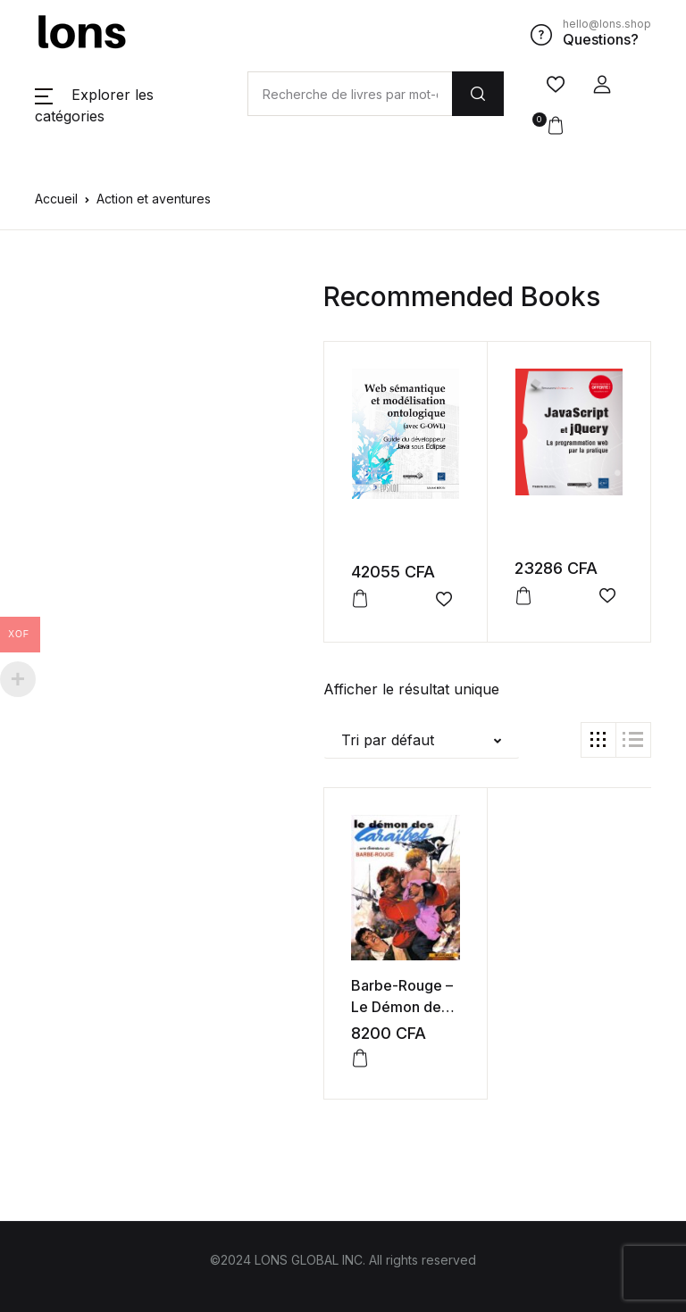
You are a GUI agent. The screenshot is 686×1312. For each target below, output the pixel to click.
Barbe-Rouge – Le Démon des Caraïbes (402, 1006)
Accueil (56, 198)
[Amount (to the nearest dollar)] (349, 93)
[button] (602, 84)
